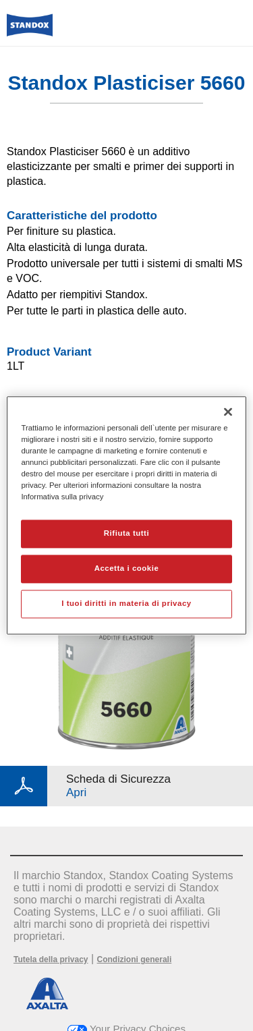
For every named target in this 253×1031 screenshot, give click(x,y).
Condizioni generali (134, 959)
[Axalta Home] (30, 31)
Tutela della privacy (50, 959)
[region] (126, 515)
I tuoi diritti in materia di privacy (126, 604)
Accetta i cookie (126, 569)
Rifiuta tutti (126, 534)
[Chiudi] (228, 411)
